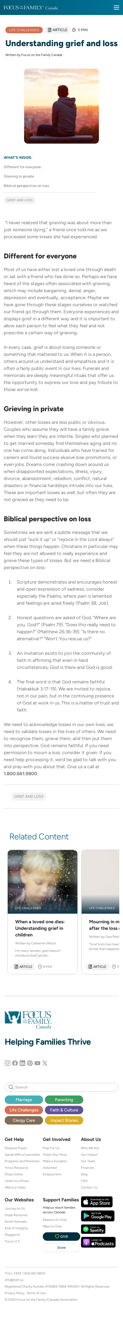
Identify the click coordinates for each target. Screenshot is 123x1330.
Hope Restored (16, 1215)
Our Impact (89, 1154)
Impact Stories (64, 1120)
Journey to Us (15, 1208)
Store (61, 1247)
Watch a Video (15, 1187)
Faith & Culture (64, 1109)
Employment (52, 1174)
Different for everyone (22, 167)
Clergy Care (24, 1120)
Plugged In (12, 1235)
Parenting (64, 1099)
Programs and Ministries (22, 1161)
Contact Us (89, 1187)
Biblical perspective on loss (26, 185)
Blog (84, 1174)
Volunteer (50, 1168)
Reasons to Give (55, 1220)
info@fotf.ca (14, 1280)
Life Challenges (24, 1109)
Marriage (24, 1099)
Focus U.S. (12, 1241)
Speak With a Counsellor (22, 1154)
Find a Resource (16, 1168)
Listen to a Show (17, 1181)
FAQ (84, 1181)
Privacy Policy (15, 1293)
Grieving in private (19, 176)
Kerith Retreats (16, 1221)
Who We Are (90, 1148)
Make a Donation (55, 1161)
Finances (87, 1168)
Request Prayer (16, 1148)
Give (61, 1236)
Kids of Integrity (16, 1228)
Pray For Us (51, 1148)
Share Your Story (55, 1154)
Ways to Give (52, 1226)
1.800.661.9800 (33, 1273)
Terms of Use (36, 1293)
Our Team (88, 1161)
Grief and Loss (20, 200)
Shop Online (14, 1174)
